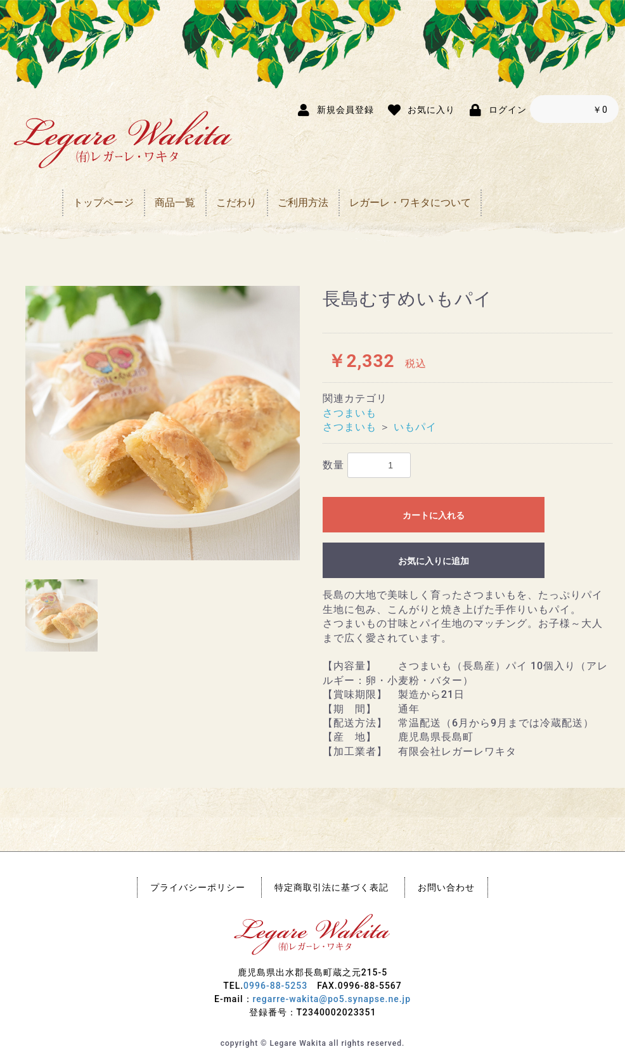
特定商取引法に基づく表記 (331, 887)
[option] (162, 423)
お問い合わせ (446, 887)
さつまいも (350, 413)
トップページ (103, 202)
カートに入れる (434, 515)
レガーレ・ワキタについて (410, 202)
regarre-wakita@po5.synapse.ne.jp (332, 999)
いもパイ (415, 427)
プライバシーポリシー (197, 887)
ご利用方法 (303, 202)
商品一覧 (175, 202)
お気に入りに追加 (433, 561)
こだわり (236, 202)
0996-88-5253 (275, 986)
